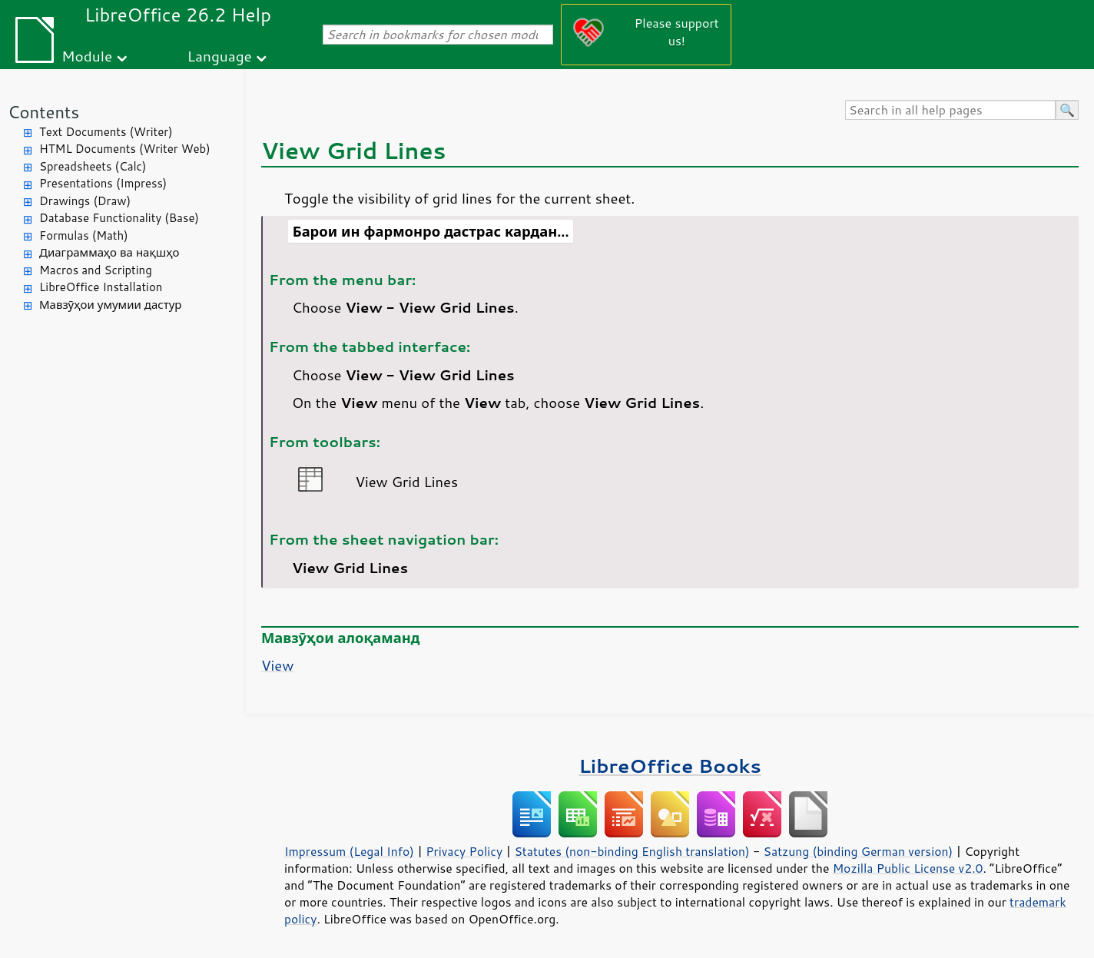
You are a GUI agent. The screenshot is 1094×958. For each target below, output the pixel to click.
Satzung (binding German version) (858, 851)
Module (86, 55)
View (277, 665)
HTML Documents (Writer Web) (125, 149)
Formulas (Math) (83, 235)
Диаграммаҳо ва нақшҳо (109, 252)
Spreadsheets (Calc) (92, 166)
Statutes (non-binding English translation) (631, 851)
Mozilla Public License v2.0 (908, 868)
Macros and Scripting (95, 270)
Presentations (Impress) (103, 183)
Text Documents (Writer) (106, 132)
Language (219, 55)
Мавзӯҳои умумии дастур (110, 305)
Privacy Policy (464, 851)
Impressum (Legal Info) (349, 851)
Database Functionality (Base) (119, 218)
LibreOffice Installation (100, 287)
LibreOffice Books (669, 765)
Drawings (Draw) (85, 201)
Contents (43, 112)
